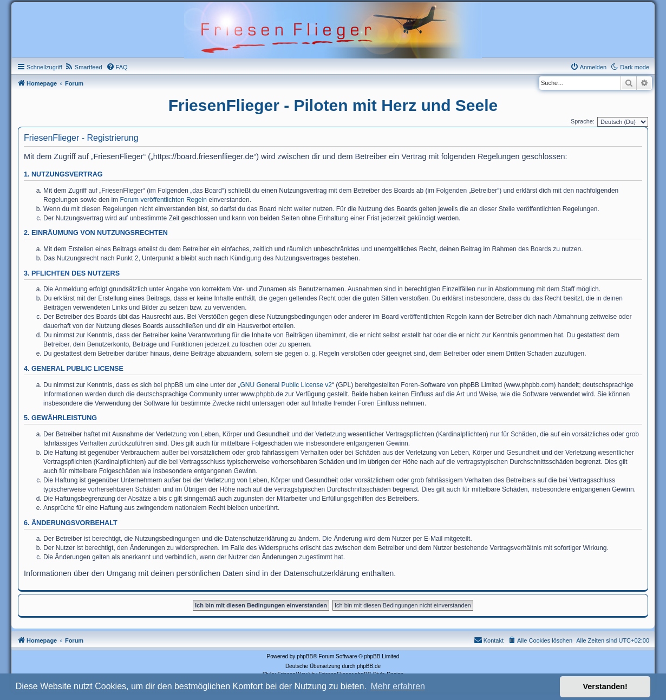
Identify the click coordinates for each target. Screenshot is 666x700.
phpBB (305, 656)
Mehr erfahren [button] (397, 686)
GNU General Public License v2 (286, 385)
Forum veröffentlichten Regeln (163, 200)
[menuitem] (83, 67)
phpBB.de (369, 666)
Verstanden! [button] (605, 686)
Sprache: (583, 121)
